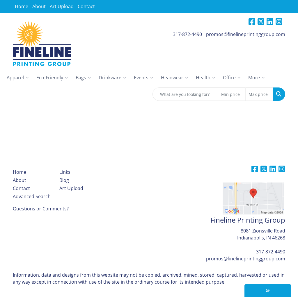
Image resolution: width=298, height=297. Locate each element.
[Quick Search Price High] (259, 94)
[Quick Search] (185, 94)
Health (205, 77)
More (256, 77)
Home (21, 6)
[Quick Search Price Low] (232, 94)
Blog (64, 180)
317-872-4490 (187, 34)
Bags (83, 77)
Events (143, 77)
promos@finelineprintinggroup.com (245, 34)
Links (64, 172)
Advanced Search (32, 196)
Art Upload (62, 6)
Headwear (174, 77)
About (39, 6)
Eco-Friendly (52, 77)
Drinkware (112, 77)
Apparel (18, 77)
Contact (86, 6)
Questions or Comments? (41, 208)
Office (232, 77)
